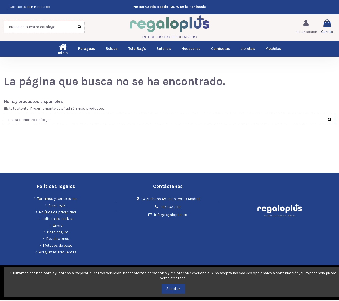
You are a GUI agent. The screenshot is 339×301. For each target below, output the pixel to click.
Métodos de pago (57, 246)
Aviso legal (57, 206)
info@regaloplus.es (170, 216)
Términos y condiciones (57, 199)
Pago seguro (57, 233)
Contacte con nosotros (30, 7)
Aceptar (173, 288)
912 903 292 (170, 208)
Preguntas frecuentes (58, 253)
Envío (58, 226)
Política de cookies (57, 220)
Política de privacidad (57, 213)
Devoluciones (57, 239)
